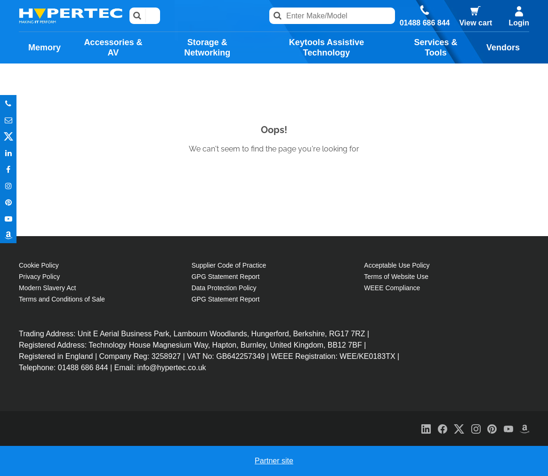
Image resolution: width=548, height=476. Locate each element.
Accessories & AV (113, 47)
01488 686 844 (425, 23)
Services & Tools (436, 47)
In (8, 152)
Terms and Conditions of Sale (62, 299)
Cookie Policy (39, 265)
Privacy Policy (39, 276)
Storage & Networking (207, 47)
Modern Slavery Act (47, 288)
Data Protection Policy (224, 288)
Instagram (8, 185)
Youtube (8, 218)
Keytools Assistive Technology (326, 47)
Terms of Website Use (396, 276)
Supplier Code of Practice (229, 265)
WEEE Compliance (392, 288)
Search (137, 16)
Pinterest (8, 202)
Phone (8, 103)
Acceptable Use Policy (396, 265)
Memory (44, 47)
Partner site (274, 461)
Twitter (8, 136)
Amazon (8, 235)
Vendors (503, 47)
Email (8, 119)
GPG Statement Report (226, 276)
